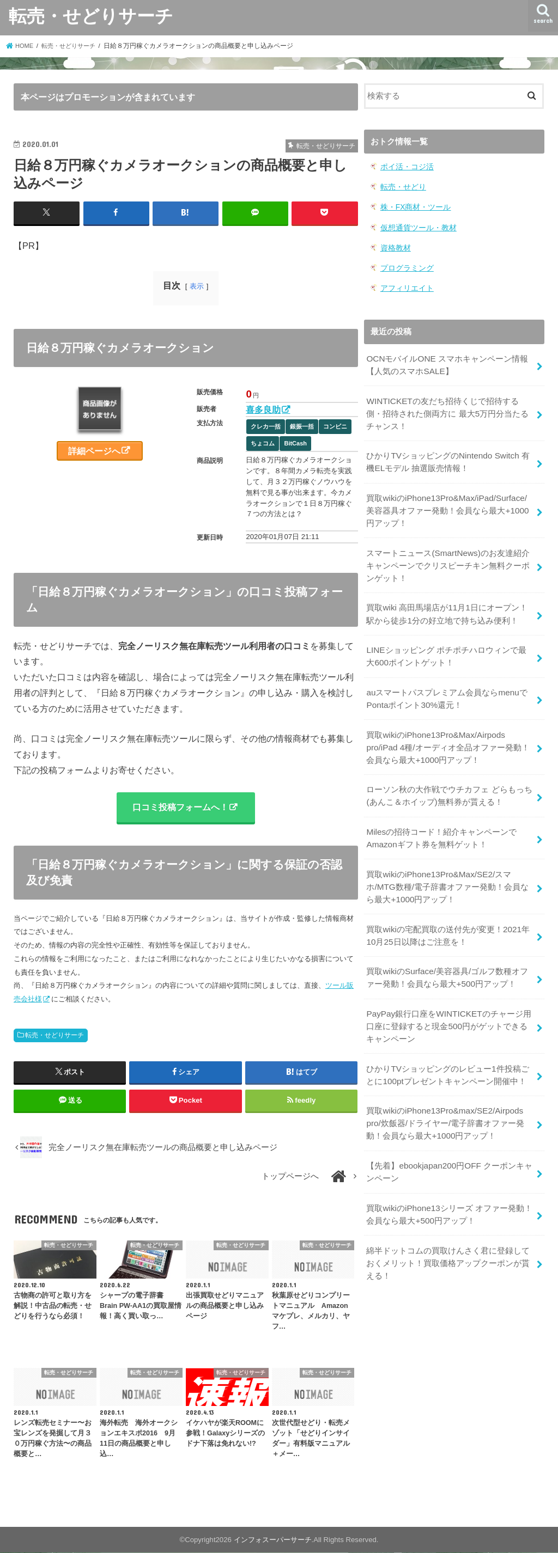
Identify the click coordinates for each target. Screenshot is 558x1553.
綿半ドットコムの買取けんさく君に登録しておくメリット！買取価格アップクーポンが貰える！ (448, 1228)
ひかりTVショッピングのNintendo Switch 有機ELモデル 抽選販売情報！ (446, 454)
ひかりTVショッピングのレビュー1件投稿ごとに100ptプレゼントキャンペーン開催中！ (447, 1046)
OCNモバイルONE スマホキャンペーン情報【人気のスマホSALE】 (446, 360)
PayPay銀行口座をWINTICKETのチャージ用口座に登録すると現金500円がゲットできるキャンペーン (447, 999)
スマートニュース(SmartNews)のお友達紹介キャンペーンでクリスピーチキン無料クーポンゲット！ (448, 553)
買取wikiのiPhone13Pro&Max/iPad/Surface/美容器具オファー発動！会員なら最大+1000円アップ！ (448, 501)
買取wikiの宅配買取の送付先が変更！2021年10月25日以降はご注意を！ (447, 911)
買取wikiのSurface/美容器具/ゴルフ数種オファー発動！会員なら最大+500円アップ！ (446, 952)
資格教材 (394, 245)
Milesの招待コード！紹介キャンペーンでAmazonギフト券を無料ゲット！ (441, 817)
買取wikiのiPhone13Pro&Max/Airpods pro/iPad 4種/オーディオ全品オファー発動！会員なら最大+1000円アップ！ (449, 729)
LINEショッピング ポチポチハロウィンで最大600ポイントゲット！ (449, 642)
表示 (197, 286)
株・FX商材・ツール (413, 205)
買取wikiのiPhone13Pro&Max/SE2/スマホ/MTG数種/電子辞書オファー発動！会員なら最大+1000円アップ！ (446, 864)
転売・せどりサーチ (91, 15)
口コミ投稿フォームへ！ (180, 807)
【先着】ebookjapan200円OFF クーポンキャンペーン (448, 1140)
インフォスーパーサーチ (273, 1541)
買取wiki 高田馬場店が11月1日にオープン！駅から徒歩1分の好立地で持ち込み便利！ (450, 600)
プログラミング (405, 264)
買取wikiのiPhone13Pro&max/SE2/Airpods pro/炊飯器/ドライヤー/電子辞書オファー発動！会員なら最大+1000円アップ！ (445, 1093)
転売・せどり (401, 186)
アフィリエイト (405, 284)
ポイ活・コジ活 (405, 166)
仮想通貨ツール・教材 (415, 225)
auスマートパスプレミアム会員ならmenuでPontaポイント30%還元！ (446, 682)
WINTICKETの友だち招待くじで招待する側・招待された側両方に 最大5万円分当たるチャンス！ (449, 406)
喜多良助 (263, 409)
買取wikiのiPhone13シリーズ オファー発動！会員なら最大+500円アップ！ (448, 1181)
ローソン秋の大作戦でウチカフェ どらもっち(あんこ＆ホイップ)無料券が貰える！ (449, 776)
